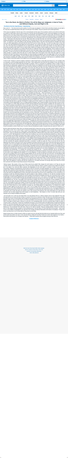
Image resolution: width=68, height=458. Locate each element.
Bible (3, 19)
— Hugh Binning (26, 26)
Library (5, 19)
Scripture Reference (34, 218)
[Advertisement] (34, 229)
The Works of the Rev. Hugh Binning (13, 26)
